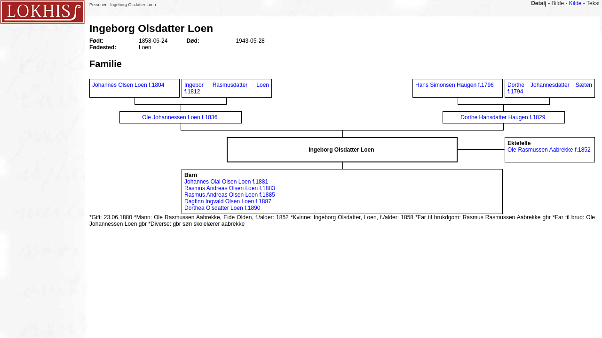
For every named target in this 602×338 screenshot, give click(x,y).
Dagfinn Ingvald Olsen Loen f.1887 (227, 201)
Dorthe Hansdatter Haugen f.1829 (502, 117)
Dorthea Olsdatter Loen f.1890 (222, 208)
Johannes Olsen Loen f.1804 (128, 85)
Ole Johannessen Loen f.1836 (179, 117)
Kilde (575, 3)
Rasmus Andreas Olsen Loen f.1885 (229, 195)
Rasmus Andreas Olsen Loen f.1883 (229, 188)
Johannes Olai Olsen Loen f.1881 (226, 181)
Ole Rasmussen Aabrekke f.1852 (549, 149)
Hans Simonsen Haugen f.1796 (454, 85)
